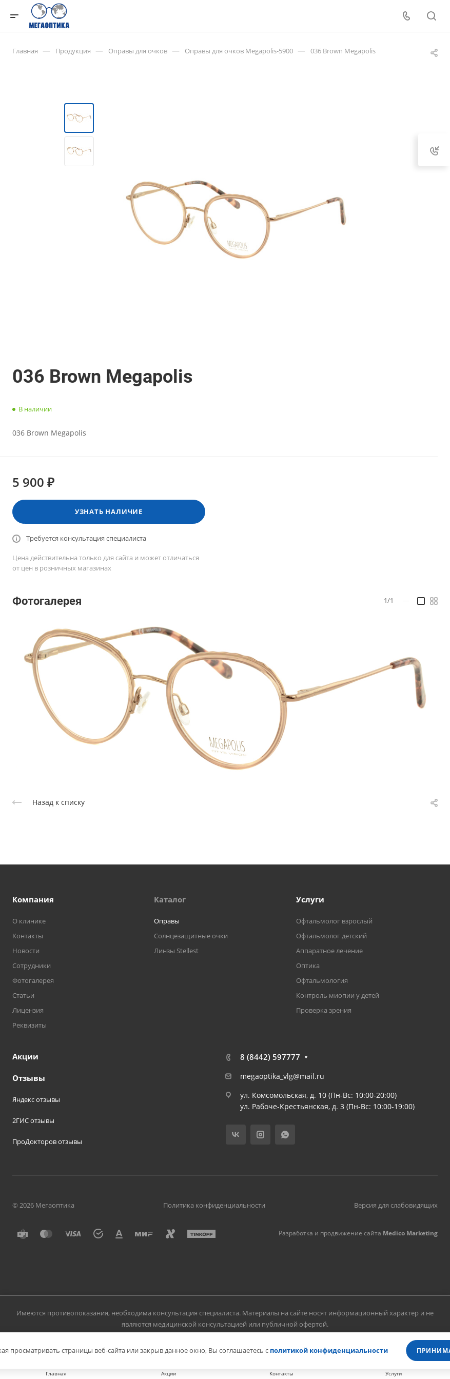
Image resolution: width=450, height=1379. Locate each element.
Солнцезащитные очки (191, 935)
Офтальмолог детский (331, 935)
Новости (26, 950)
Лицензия (28, 1010)
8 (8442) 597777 (270, 1057)
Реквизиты (29, 1025)
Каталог (170, 899)
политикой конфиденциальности (329, 1350)
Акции (25, 1056)
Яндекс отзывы (36, 1099)
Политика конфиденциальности (214, 1205)
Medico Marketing (410, 1233)
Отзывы (28, 1078)
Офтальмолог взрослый (334, 920)
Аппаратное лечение (329, 950)
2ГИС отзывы (33, 1120)
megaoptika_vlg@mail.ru (282, 1076)
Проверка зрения (323, 1010)
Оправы (167, 920)
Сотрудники (31, 965)
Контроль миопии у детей (337, 995)
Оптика (308, 965)
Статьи (23, 995)
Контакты (27, 935)
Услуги (310, 899)
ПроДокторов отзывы (47, 1141)
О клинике (29, 920)
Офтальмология (322, 980)
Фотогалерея (33, 980)
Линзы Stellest (176, 950)
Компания (33, 899)
